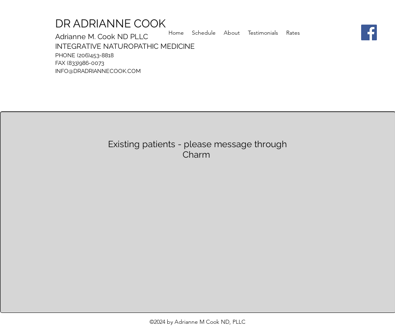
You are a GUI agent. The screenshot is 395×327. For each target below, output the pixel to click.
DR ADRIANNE (110, 23)
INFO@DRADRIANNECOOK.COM (98, 71)
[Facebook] (369, 32)
